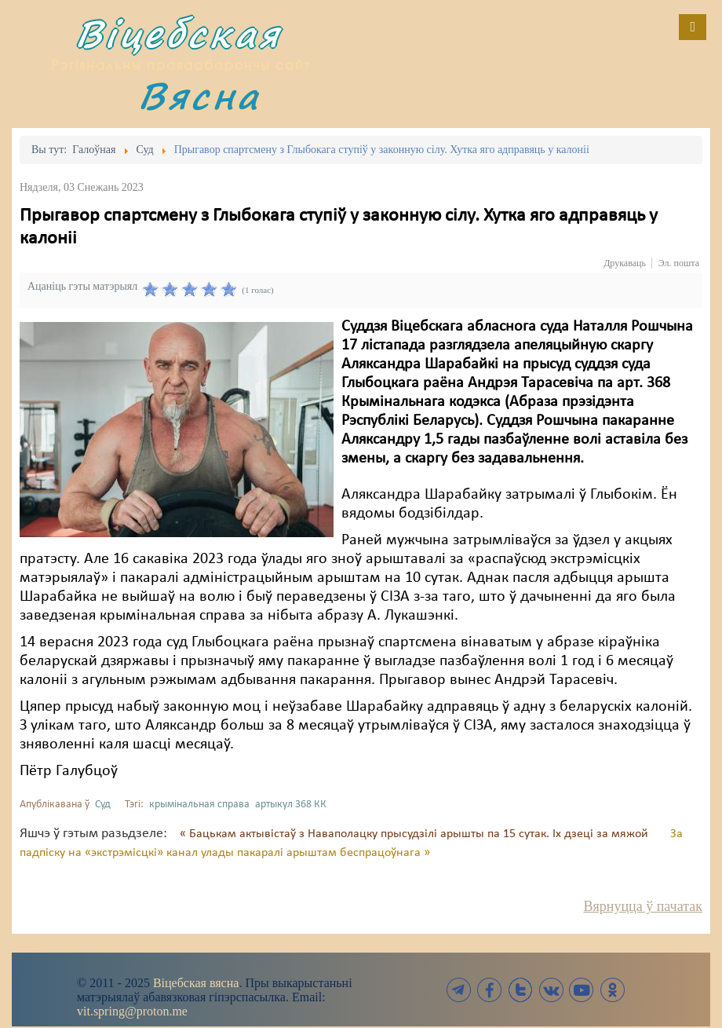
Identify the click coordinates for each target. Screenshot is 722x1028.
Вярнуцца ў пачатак (643, 906)
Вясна (199, 95)
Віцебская (178, 33)
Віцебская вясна (196, 983)
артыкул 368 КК (290, 804)
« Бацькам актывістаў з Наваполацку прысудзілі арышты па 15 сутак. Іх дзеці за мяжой (415, 834)
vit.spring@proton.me (132, 1011)
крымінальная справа (199, 804)
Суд (103, 804)
